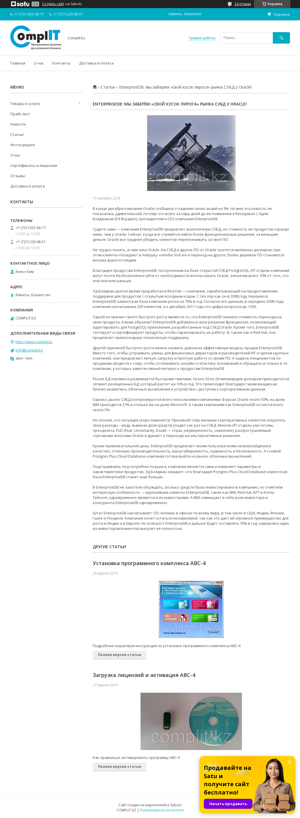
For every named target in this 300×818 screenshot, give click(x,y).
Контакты (61, 63)
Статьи (108, 87)
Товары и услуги (25, 103)
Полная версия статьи (119, 654)
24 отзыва (242, 3)
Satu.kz (175, 805)
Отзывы (17, 175)
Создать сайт (53, 4)
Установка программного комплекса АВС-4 (149, 563)
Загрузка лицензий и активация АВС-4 (144, 674)
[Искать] (281, 37)
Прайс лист (20, 113)
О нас (39, 63)
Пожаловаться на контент (162, 810)
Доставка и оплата (96, 63)
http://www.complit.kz (34, 341)
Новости (18, 124)
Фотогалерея (22, 144)
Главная (17, 63)
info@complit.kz (29, 350)
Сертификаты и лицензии (33, 165)
